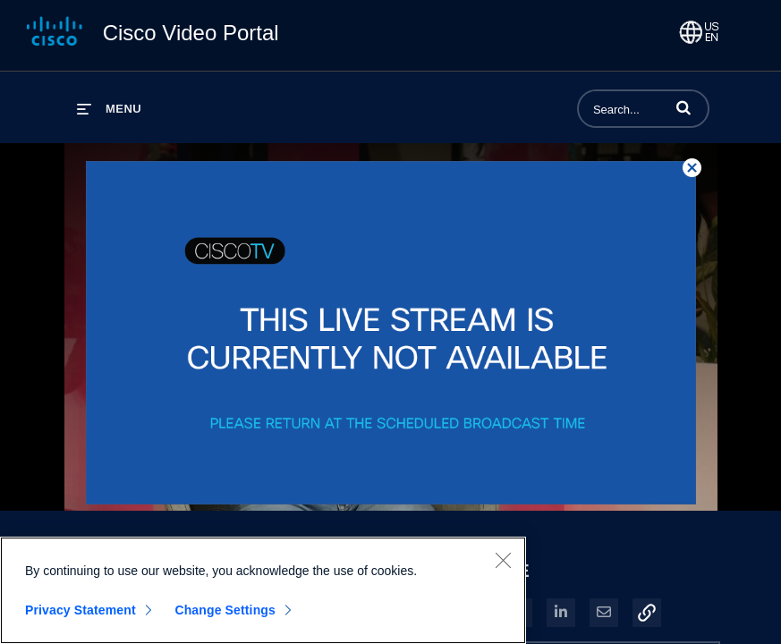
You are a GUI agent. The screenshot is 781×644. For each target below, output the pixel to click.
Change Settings (225, 618)
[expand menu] (109, 108)
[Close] (503, 568)
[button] (683, 107)
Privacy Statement (80, 618)
